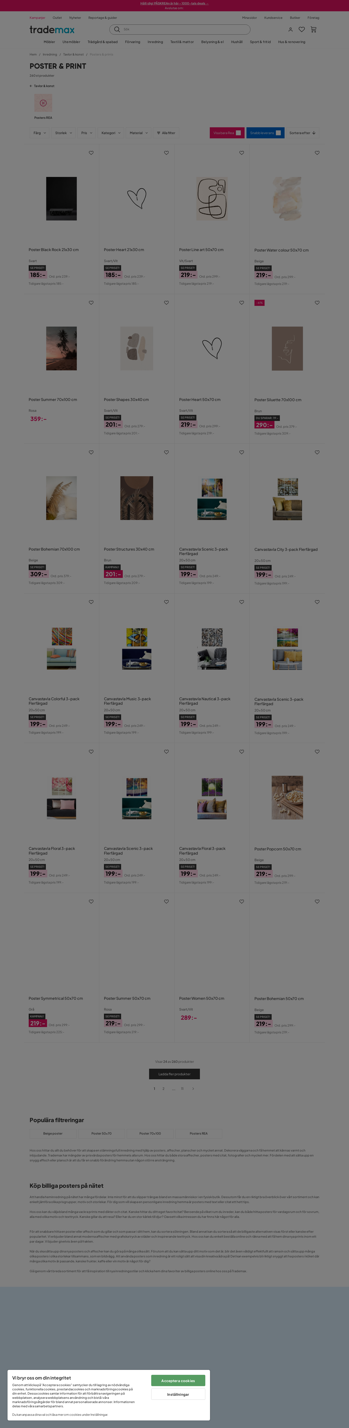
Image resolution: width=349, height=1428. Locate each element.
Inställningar (178, 1394)
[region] (109, 1395)
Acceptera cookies (178, 1380)
